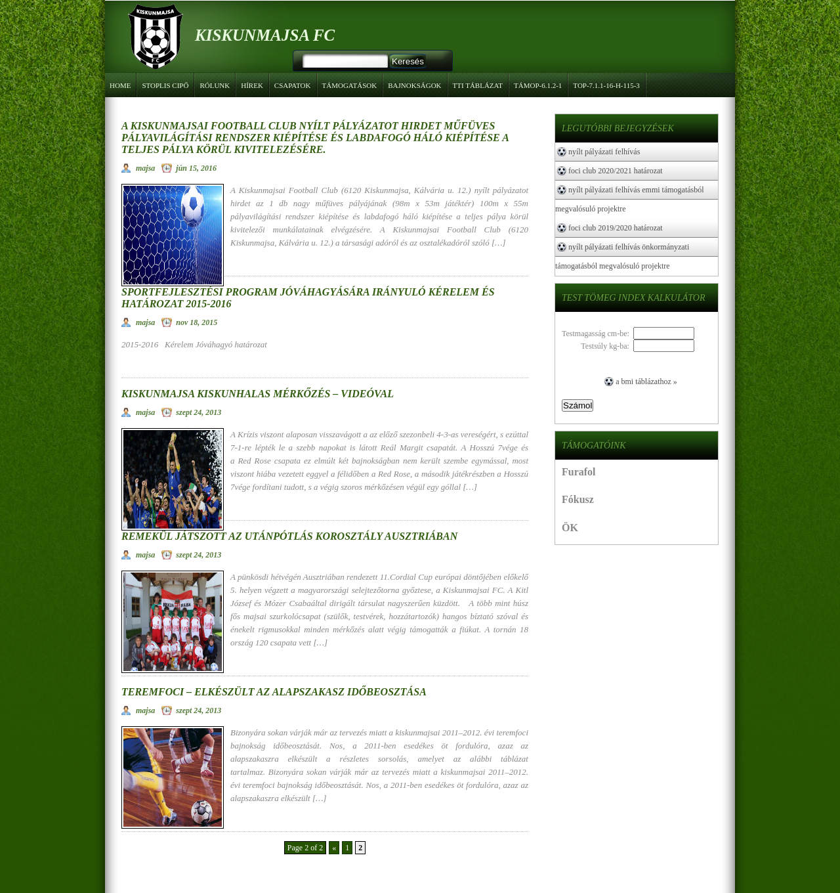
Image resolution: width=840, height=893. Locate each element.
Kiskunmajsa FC (265, 35)
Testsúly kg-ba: (607, 346)
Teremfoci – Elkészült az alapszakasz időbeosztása (274, 691)
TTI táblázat (478, 85)
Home (120, 85)
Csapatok (291, 83)
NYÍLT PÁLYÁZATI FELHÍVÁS (604, 151)
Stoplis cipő (165, 85)
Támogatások (348, 83)
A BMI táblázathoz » (646, 381)
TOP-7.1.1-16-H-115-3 (604, 83)
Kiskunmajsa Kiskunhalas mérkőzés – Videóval (257, 393)
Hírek (252, 85)
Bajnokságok (412, 83)
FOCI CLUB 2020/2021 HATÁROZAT (615, 170)
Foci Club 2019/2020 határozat (615, 227)
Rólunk (213, 83)
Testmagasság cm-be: (597, 333)
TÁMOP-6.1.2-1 (536, 83)
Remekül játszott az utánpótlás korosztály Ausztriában (289, 536)
